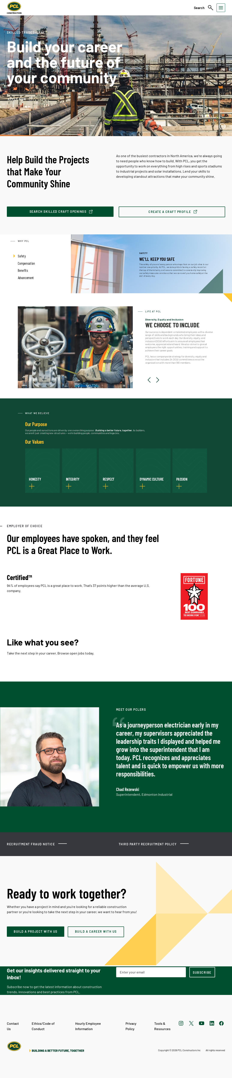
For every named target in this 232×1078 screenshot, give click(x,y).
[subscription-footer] (202, 972)
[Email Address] (151, 972)
